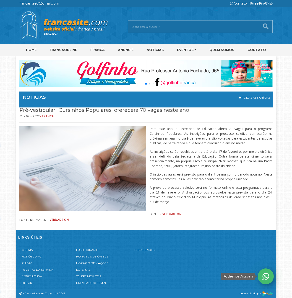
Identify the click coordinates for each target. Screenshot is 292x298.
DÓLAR (27, 283)
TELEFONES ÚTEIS (88, 276)
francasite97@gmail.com (39, 3)
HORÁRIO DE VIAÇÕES (92, 263)
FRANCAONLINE (63, 50)
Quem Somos (221, 50)
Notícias (155, 50)
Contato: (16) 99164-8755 (251, 3)
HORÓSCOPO (32, 256)
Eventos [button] (185, 50)
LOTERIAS (83, 269)
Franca (97, 50)
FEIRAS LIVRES (144, 250)
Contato (257, 50)
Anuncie (125, 50)
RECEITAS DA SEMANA (37, 269)
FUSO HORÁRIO (87, 250)
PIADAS (27, 263)
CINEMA (27, 250)
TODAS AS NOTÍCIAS (254, 97)
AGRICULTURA (32, 276)
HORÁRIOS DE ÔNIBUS (92, 256)
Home (31, 50)
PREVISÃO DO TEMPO (91, 283)
